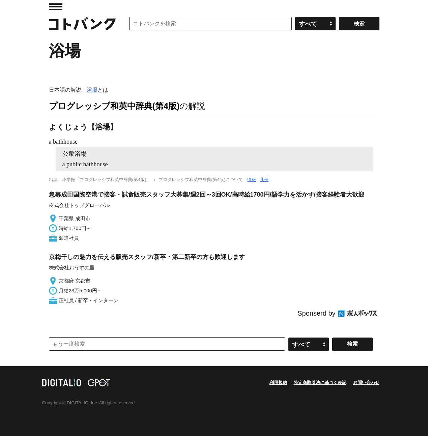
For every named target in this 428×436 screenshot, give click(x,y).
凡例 (264, 179)
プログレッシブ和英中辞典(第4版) (114, 106)
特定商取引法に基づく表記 (320, 382)
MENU (55, 6)
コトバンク (82, 23)
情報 (251, 179)
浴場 (92, 90)
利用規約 (278, 382)
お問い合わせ (366, 382)
